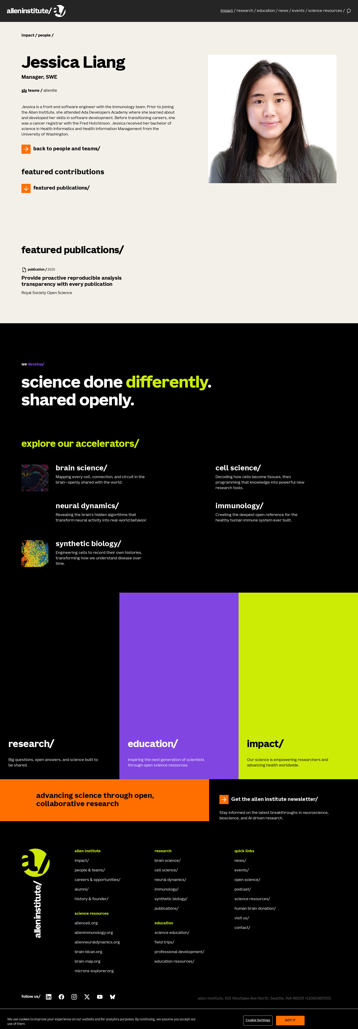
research (245, 11)
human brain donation (254, 909)
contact (241, 928)
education (266, 11)
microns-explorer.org (94, 971)
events (298, 11)
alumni (81, 889)
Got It (290, 1020)
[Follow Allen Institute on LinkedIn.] (48, 996)
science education (171, 933)
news (283, 11)
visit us (240, 918)
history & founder (91, 899)
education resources (173, 962)
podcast (241, 889)
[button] (228, 11)
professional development (179, 952)
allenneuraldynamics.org (97, 942)
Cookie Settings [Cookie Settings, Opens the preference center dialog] (258, 1020)
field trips (163, 942)
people (44, 35)
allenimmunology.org (94, 933)
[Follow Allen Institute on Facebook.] (61, 996)
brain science (167, 861)
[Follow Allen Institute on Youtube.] (99, 996)
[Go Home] (39, 893)
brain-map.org (87, 962)
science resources (325, 11)
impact (227, 11)
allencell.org (86, 923)
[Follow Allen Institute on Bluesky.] (112, 996)
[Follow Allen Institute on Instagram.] (74, 996)
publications (166, 909)
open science (246, 880)
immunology (166, 889)
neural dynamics (169, 880)
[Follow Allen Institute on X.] (87, 996)
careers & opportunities (96, 880)
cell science (165, 870)
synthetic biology (170, 899)
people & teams (89, 870)
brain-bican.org (88, 952)
